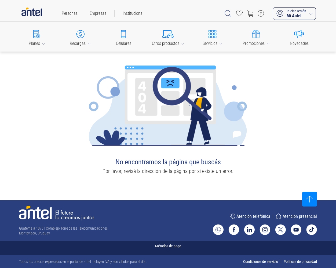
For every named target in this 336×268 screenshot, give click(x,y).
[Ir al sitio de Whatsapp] (218, 229)
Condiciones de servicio (260, 261)
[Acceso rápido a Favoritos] (239, 13)
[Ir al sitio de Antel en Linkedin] (249, 229)
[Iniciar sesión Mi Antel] (294, 13)
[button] (36, 36)
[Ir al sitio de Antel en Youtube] (296, 229)
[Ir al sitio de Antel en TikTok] (311, 229)
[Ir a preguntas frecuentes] (261, 13)
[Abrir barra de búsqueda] (228, 13)
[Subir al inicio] (309, 199)
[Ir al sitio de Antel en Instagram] (265, 229)
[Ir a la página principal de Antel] (56, 213)
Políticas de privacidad (300, 261)
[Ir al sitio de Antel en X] (280, 229)
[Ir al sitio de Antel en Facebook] (233, 229)
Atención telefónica (250, 216)
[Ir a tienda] (250, 13)
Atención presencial (296, 216)
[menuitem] (70, 13)
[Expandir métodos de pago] (168, 248)
